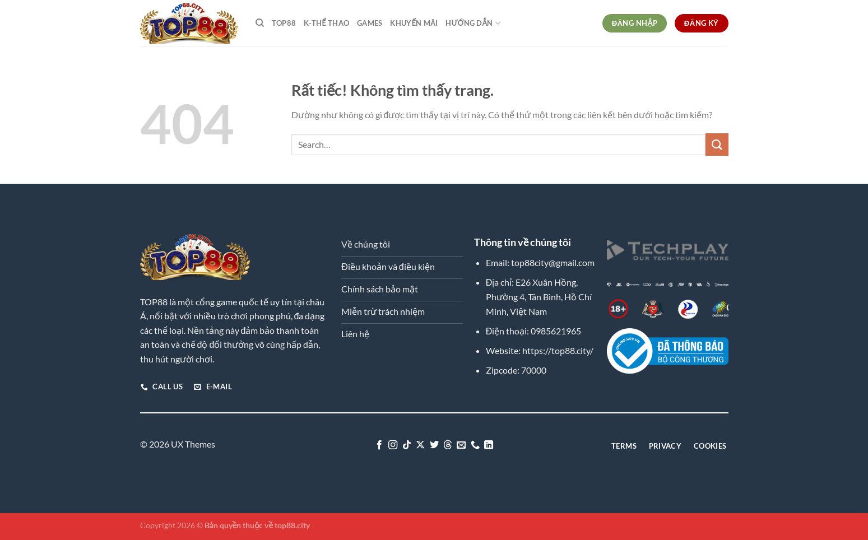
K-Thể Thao (326, 22)
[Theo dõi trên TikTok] (406, 445)
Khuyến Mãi (414, 22)
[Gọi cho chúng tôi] (475, 445)
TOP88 (284, 22)
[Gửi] (716, 144)
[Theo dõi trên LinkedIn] (488, 445)
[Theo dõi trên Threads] (447, 445)
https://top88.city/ (557, 350)
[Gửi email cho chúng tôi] (461, 445)
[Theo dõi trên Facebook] (378, 445)
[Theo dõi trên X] (420, 445)
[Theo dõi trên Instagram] (392, 445)
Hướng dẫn (472, 23)
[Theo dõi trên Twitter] (433, 445)
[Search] (260, 23)
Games (369, 22)
